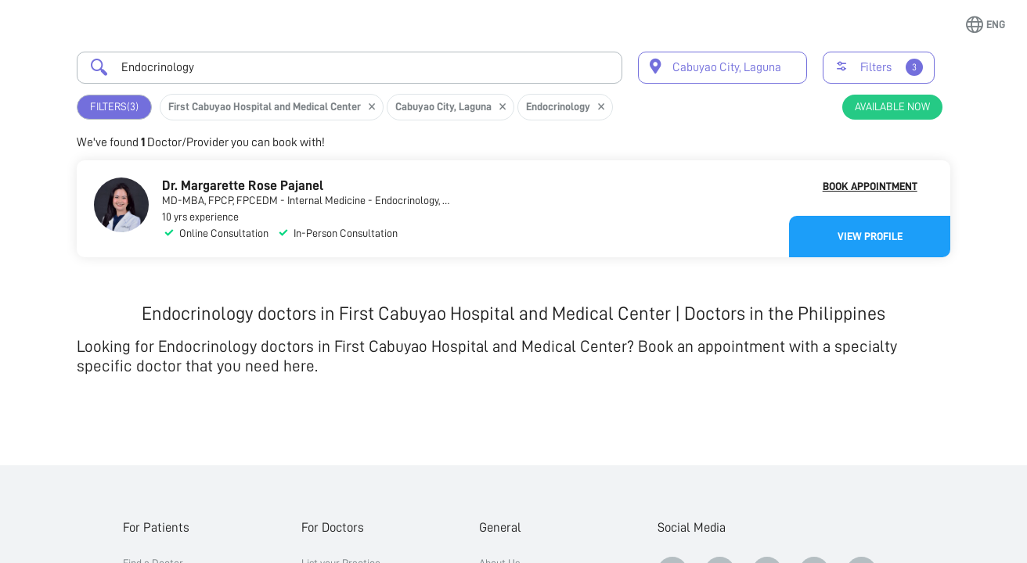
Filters (114, 106)
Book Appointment (870, 186)
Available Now (892, 106)
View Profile (870, 236)
